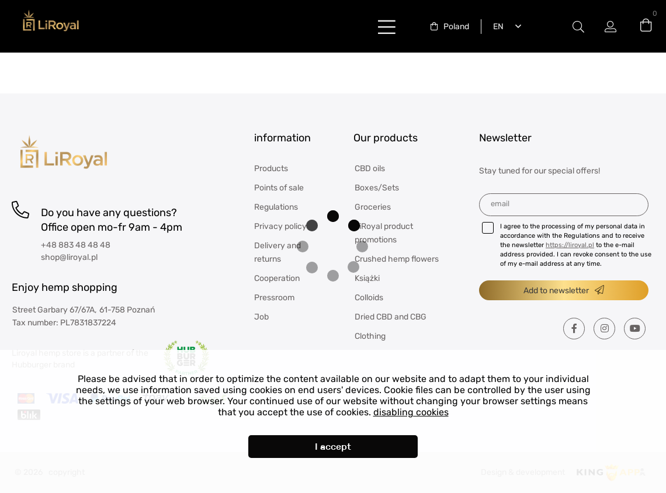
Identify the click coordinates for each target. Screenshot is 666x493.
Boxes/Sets (377, 188)
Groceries (373, 207)
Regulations (276, 207)
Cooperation (277, 278)
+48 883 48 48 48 (75, 245)
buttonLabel (387, 26)
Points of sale (279, 188)
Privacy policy (280, 226)
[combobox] (450, 27)
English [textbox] (496, 27)
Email (500, 203)
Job (261, 317)
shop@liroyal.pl (69, 257)
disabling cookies (411, 412)
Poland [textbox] (456, 27)
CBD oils (370, 168)
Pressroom (274, 298)
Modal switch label (578, 26)
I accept (333, 446)
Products (271, 168)
